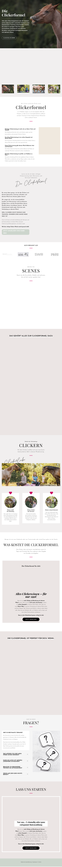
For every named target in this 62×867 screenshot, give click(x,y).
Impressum (35, 862)
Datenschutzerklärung (26, 862)
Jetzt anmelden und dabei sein (14, 232)
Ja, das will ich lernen (9, 37)
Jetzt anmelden (31, 619)
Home (39, 862)
